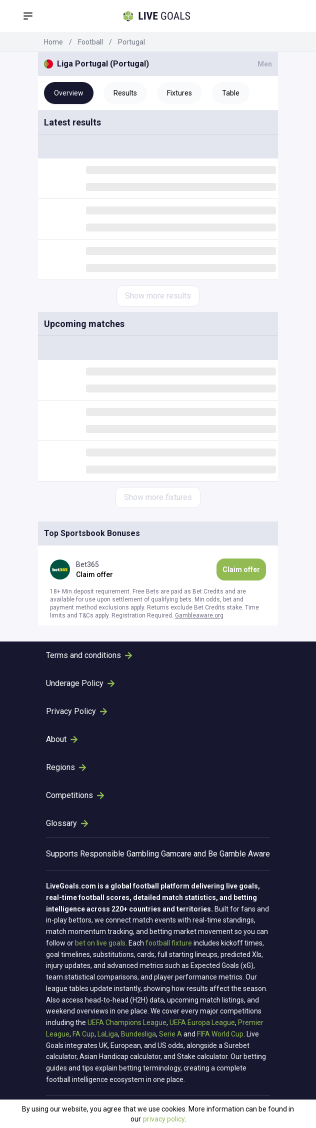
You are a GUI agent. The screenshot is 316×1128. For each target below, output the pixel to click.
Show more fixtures (158, 497)
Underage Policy (80, 683)
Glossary (67, 823)
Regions (66, 767)
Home (53, 42)
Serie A (170, 1034)
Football (90, 42)
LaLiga (108, 1034)
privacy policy (163, 1119)
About (62, 739)
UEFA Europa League (202, 1022)
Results (125, 93)
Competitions (75, 795)
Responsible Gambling (119, 853)
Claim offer (241, 570)
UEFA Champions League (127, 1022)
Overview (69, 93)
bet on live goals (100, 943)
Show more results (158, 295)
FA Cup (83, 1034)
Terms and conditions (89, 655)
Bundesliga (138, 1034)
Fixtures (179, 93)
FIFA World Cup (220, 1034)
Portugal (131, 42)
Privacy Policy (76, 711)
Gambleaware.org (199, 615)
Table (231, 93)
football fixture (169, 943)
